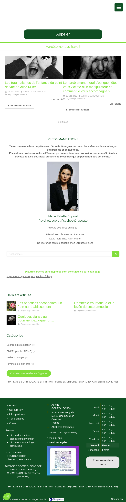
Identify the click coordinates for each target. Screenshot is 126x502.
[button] (7, 496)
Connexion (117, 499)
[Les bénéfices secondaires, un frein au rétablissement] (11, 306)
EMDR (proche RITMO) (19, 351)
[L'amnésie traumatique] (68, 306)
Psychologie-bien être (18, 363)
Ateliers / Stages (15, 357)
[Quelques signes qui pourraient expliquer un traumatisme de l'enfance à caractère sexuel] (11, 320)
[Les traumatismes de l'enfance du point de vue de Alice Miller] (34, 67)
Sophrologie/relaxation (19, 344)
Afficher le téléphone (63, 427)
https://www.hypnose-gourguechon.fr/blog (29, 276)
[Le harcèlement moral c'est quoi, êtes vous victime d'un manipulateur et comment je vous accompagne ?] (92, 67)
